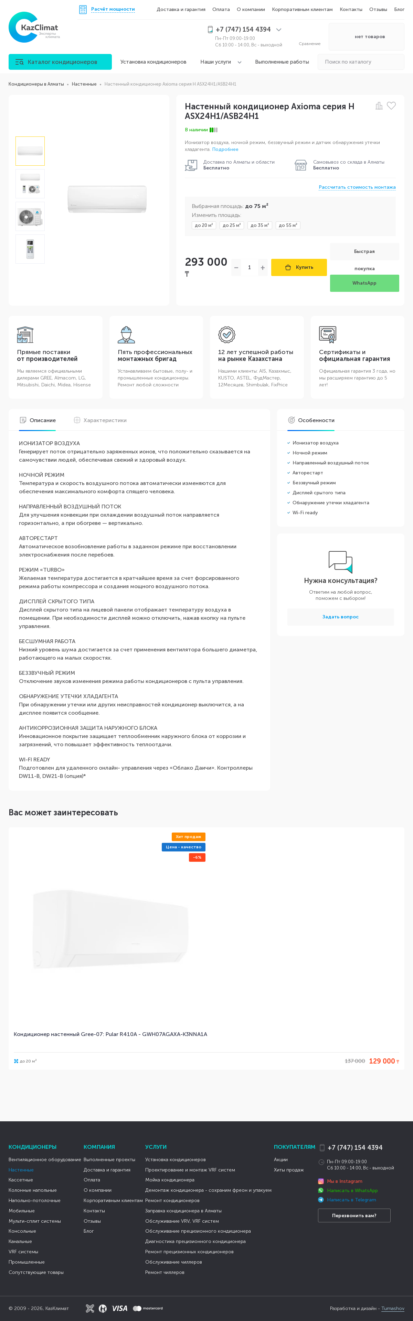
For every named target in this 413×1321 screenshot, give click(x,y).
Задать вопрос (340, 617)
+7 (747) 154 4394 (355, 1148)
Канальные (20, 1241)
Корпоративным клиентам (302, 9)
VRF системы (23, 1252)
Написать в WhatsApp (352, 1190)
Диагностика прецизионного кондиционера (195, 1241)
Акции (281, 1160)
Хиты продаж (289, 1170)
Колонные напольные (33, 1190)
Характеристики (100, 420)
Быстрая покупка (364, 254)
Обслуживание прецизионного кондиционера (198, 1231)
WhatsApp (364, 283)
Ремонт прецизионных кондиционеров (189, 1252)
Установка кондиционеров (153, 62)
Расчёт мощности (113, 9)
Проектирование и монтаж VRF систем (190, 1170)
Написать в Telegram (351, 1200)
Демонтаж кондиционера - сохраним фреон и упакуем (208, 1190)
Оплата (221, 9)
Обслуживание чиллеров (173, 1262)
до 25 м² (232, 225)
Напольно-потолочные (35, 1200)
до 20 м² (204, 225)
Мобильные (22, 1211)
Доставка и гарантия (181, 9)
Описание (37, 420)
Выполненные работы (282, 62)
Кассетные (21, 1180)
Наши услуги (215, 62)
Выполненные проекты (109, 1160)
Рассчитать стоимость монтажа (357, 187)
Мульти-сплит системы (35, 1221)
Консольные (22, 1231)
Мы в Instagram (344, 1181)
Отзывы (378, 9)
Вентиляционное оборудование (45, 1160)
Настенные (21, 1170)
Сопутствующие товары (36, 1272)
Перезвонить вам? (354, 1216)
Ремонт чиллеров (164, 1272)
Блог (399, 9)
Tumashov (392, 1308)
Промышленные (27, 1262)
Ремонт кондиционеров (172, 1200)
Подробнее (225, 149)
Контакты (351, 9)
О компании (251, 9)
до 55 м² (288, 225)
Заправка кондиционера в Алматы (183, 1211)
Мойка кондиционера (169, 1180)
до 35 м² (260, 225)
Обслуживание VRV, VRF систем (182, 1221)
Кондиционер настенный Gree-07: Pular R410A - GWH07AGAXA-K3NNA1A (110, 1034)
